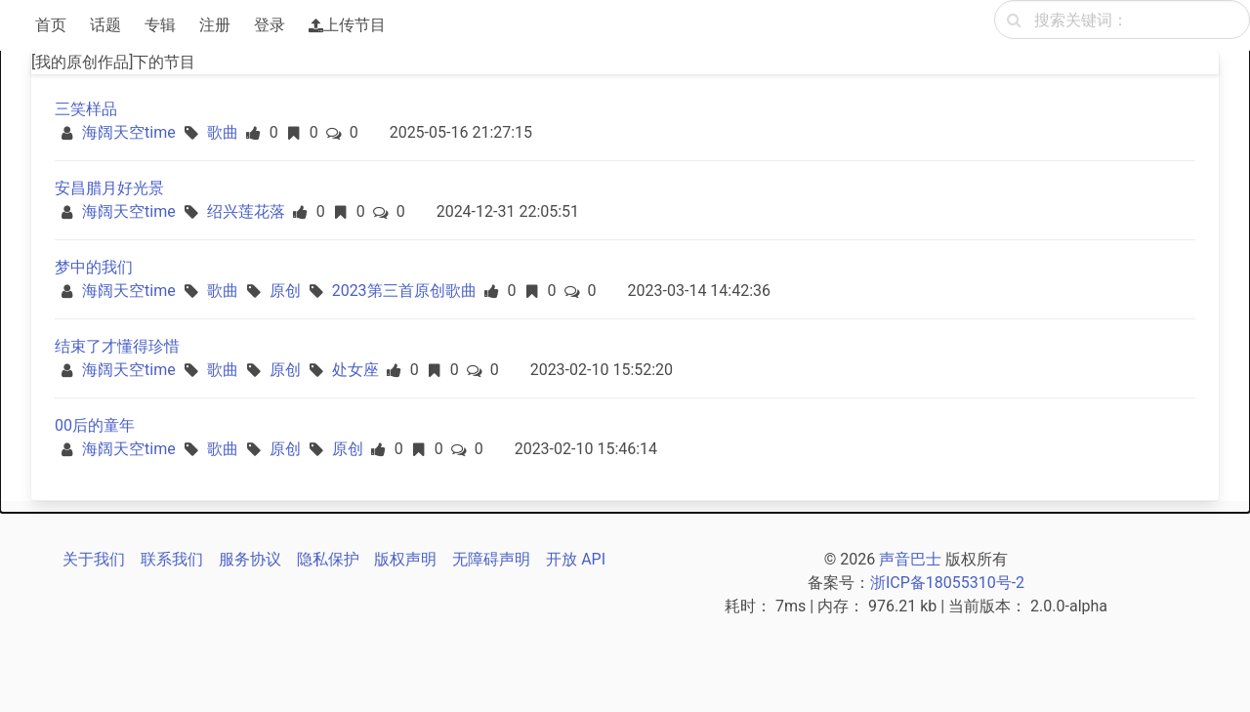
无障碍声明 (491, 559)
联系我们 (172, 559)
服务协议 (250, 559)
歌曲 (222, 132)
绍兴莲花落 (246, 211)
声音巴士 (910, 559)
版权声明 (405, 559)
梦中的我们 (94, 267)
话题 (105, 25)
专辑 (160, 25)
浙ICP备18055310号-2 (947, 582)
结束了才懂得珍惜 (117, 346)
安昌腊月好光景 (109, 188)
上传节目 (347, 25)
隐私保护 (328, 559)
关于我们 (93, 559)
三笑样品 (86, 109)
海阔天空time (129, 132)
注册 (214, 25)
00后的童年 (95, 425)
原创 (285, 290)
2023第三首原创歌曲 (404, 290)
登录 (269, 25)
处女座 (355, 369)
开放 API (575, 559)
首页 (50, 25)
